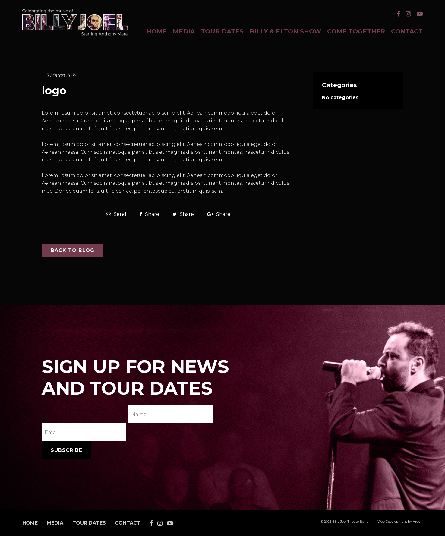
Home (156, 31)
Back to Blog (72, 250)
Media (184, 31)
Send (116, 214)
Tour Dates (222, 31)
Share (149, 214)
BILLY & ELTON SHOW (285, 31)
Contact (407, 31)
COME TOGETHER (356, 31)
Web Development (392, 521)
